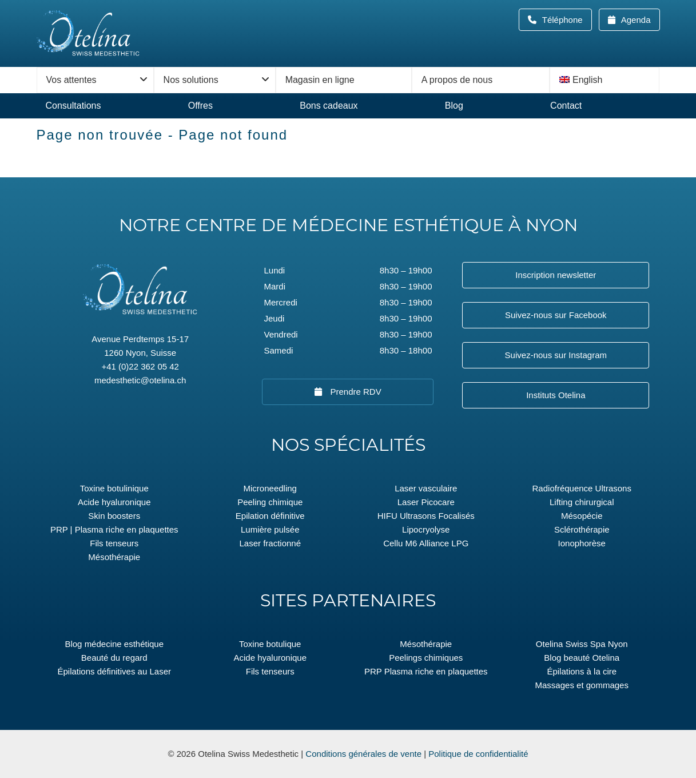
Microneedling (270, 488)
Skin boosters (114, 516)
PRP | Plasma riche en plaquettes (114, 529)
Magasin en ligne (320, 80)
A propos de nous (457, 80)
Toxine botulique (270, 644)
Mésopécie (582, 516)
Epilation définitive (270, 516)
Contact (566, 105)
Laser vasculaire (426, 488)
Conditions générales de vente (363, 754)
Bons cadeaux (328, 105)
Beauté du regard (114, 657)
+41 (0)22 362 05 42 (140, 366)
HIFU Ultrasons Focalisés (426, 516)
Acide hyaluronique (114, 502)
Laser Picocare (426, 502)
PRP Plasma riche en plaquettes (426, 671)
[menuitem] (604, 80)
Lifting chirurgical (582, 502)
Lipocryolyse (426, 529)
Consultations (73, 105)
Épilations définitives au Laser (114, 671)
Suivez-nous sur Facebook (556, 315)
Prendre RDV (354, 391)
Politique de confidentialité (478, 754)
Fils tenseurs (114, 543)
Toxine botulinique (114, 488)
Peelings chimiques (426, 657)
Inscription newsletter (555, 275)
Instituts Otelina (555, 395)
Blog (454, 105)
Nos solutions (191, 80)
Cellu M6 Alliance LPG (425, 543)
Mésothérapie (114, 557)
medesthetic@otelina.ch (140, 380)
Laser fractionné (270, 543)
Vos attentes (71, 80)
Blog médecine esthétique (114, 644)
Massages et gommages (582, 685)
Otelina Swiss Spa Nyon (582, 644)
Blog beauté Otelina (581, 657)
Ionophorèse (582, 543)
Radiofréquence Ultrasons (581, 488)
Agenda (634, 20)
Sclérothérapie (582, 529)
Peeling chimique (270, 502)
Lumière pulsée (270, 529)
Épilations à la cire (582, 671)
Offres (200, 105)
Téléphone (566, 20)
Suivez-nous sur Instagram (556, 355)
